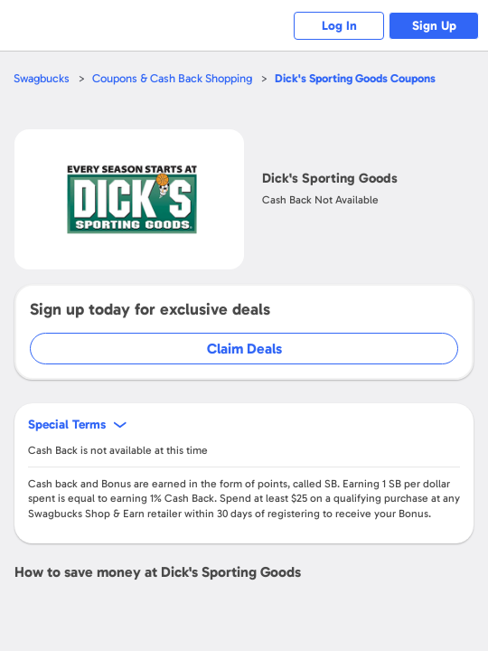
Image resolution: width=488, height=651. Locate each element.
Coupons (355, 78)
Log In (339, 25)
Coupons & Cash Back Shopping (172, 78)
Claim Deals (244, 348)
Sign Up (434, 25)
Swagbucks (42, 78)
